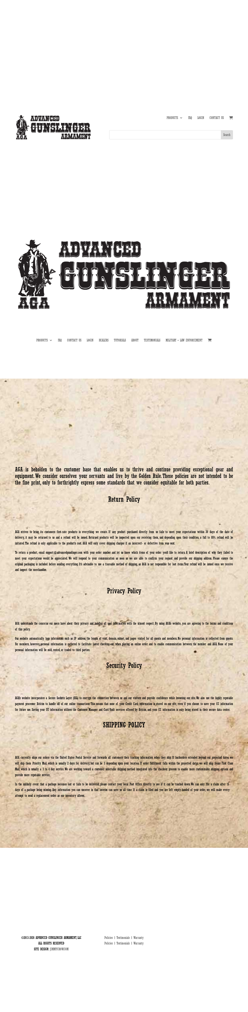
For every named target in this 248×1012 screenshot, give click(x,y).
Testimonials (123, 938)
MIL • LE (228, 38)
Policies (108, 938)
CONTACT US (216, 118)
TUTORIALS (196, 38)
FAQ (190, 118)
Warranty (138, 938)
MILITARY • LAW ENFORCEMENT (184, 340)
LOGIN (200, 118)
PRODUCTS (172, 118)
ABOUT (181, 38)
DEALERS (212, 38)
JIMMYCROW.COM (59, 949)
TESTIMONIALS (152, 340)
